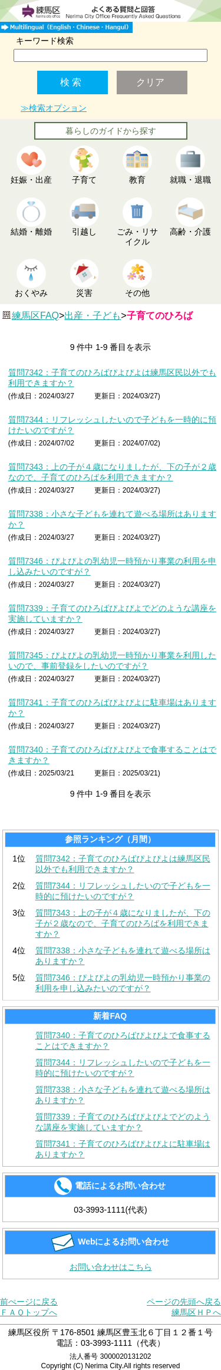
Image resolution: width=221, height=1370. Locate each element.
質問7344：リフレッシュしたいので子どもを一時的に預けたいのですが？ (122, 891)
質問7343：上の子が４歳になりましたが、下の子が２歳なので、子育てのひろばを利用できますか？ (122, 923)
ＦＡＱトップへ (28, 1312)
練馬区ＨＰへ (196, 1312)
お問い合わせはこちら (111, 1267)
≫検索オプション (54, 108)
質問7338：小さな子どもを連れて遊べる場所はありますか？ (122, 956)
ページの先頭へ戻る (184, 1301)
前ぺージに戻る (29, 1301)
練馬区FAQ (35, 316)
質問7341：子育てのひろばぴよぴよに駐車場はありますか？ (122, 1149)
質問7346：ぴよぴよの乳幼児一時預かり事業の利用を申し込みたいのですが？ (122, 983)
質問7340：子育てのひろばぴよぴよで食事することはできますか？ (122, 1041)
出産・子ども (92, 316)
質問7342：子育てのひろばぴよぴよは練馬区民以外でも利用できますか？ (122, 864)
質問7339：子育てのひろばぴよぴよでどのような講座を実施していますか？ (122, 1122)
